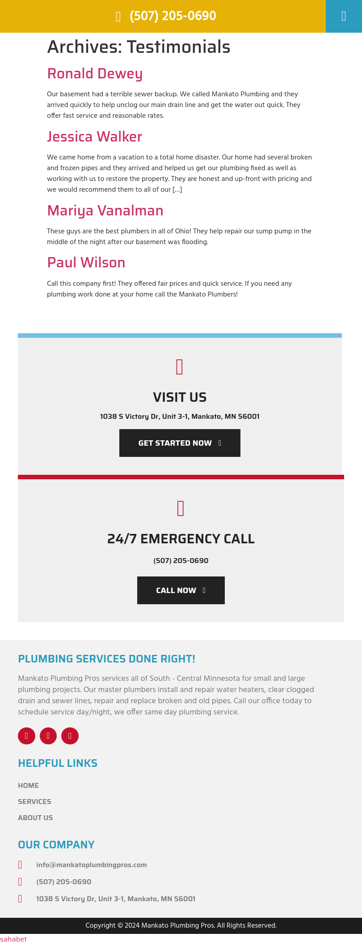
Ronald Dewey (95, 73)
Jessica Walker (95, 136)
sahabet (13, 940)
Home (28, 786)
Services (34, 802)
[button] (344, 16)
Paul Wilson (86, 262)
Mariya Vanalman (105, 210)
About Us (35, 818)
